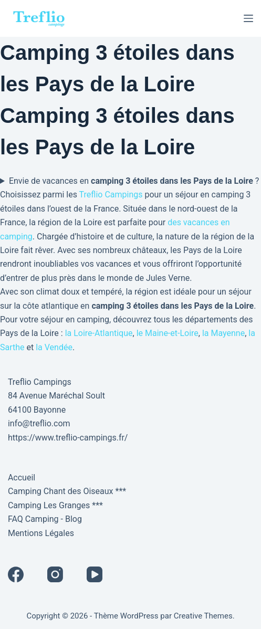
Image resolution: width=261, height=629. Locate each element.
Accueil (21, 478)
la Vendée (54, 347)
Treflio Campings (111, 195)
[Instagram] (55, 574)
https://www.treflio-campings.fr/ (68, 438)
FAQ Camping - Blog (45, 519)
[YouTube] (94, 574)
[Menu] (248, 18)
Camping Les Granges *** (55, 505)
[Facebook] (16, 574)
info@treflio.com (39, 423)
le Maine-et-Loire (168, 333)
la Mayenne (223, 333)
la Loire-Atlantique (99, 333)
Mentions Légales (41, 533)
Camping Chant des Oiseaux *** (67, 491)
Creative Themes (203, 616)
